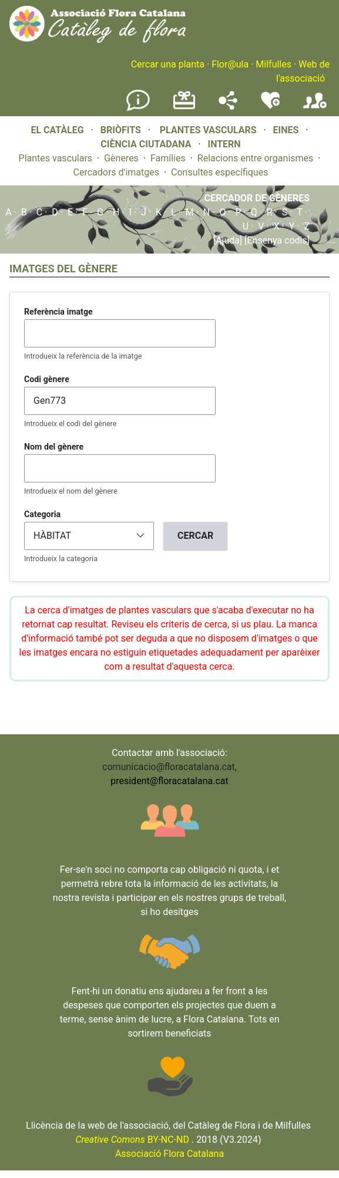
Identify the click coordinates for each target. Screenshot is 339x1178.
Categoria (42, 514)
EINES (286, 130)
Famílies (168, 158)
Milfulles (273, 64)
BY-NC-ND (132, 1139)
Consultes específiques (219, 172)
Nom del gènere (53, 446)
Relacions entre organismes (255, 158)
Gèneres (121, 158)
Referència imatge (58, 311)
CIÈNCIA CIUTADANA (145, 144)
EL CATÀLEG (57, 130)
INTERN (223, 144)
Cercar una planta (167, 64)
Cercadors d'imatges (116, 172)
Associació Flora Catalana (169, 1153)
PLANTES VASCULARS (208, 130)
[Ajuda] (227, 240)
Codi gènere (46, 379)
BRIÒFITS (121, 130)
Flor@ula (230, 64)
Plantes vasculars (56, 158)
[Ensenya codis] (276, 240)
